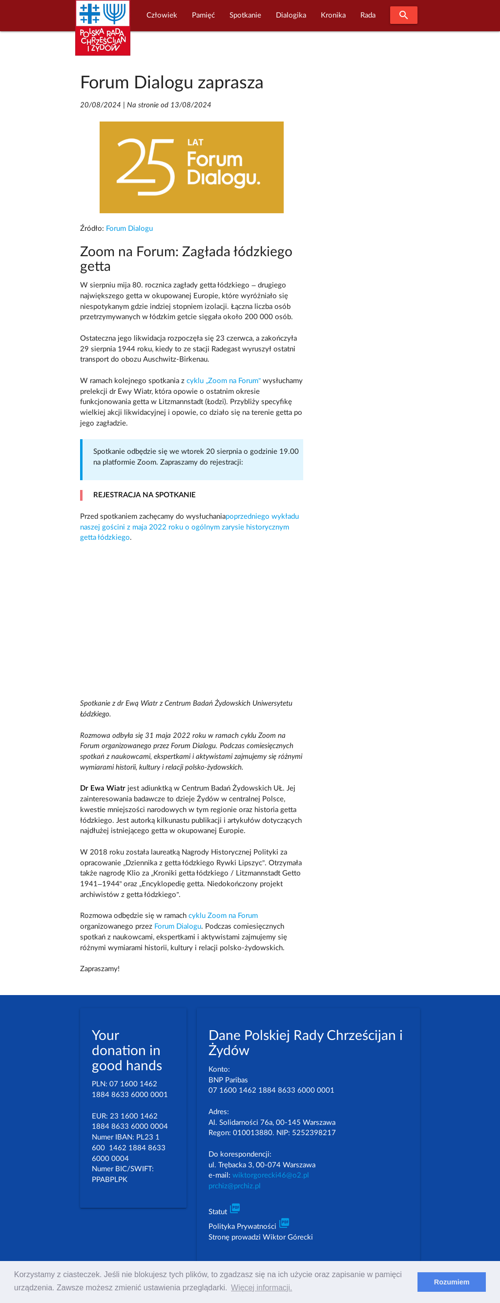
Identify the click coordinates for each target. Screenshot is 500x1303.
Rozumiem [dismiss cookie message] (452, 1282)
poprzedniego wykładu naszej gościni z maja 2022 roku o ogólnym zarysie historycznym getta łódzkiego (189, 527)
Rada (367, 15)
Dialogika (291, 15)
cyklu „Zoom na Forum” (224, 381)
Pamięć (203, 15)
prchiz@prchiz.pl (234, 1186)
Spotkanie (245, 15)
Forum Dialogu (129, 228)
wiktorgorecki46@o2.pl (270, 1175)
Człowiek (161, 15)
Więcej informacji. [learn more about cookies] (261, 1287)
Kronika (333, 15)
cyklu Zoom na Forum (223, 915)
